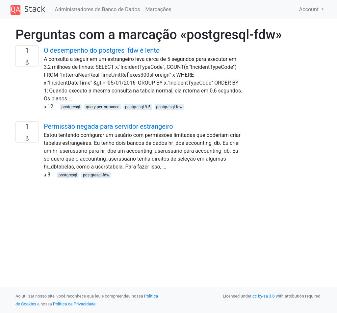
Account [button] (309, 9)
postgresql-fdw (169, 107)
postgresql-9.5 (137, 107)
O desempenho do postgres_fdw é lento (102, 50)
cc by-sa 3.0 (263, 296)
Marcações (158, 9)
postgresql (71, 107)
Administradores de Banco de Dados (97, 9)
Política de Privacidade (74, 303)
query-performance (102, 107)
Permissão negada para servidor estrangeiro (108, 126)
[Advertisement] (129, 225)
